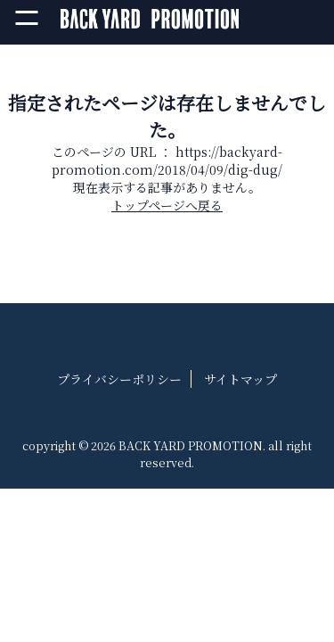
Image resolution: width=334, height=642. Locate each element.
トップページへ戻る (167, 205)
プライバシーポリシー (119, 379)
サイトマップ (240, 379)
